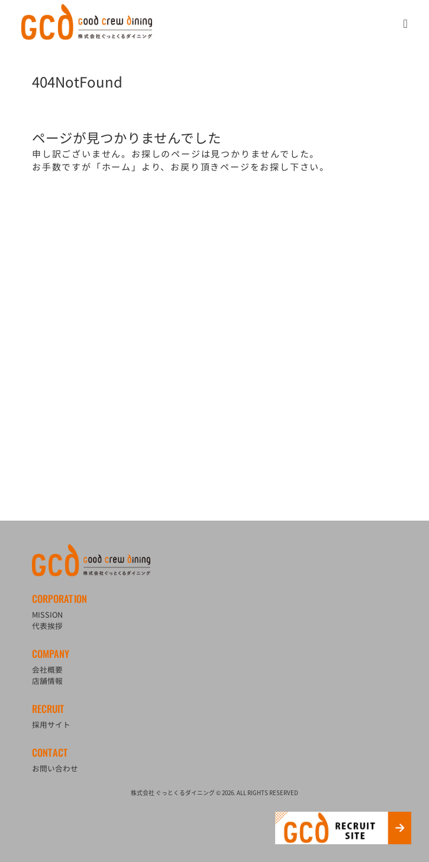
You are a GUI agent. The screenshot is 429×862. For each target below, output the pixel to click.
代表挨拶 (47, 625)
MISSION (47, 614)
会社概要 (47, 669)
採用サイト (51, 724)
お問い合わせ (55, 768)
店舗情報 (47, 680)
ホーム (116, 166)
